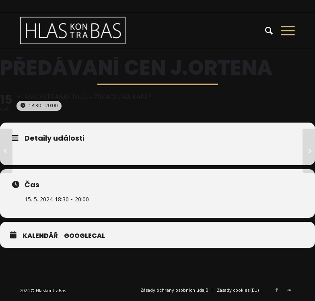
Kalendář (40, 236)
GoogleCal (84, 236)
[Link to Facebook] (277, 290)
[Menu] (284, 30)
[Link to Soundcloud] (289, 290)
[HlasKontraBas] (73, 30)
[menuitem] (265, 30)
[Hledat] (265, 30)
